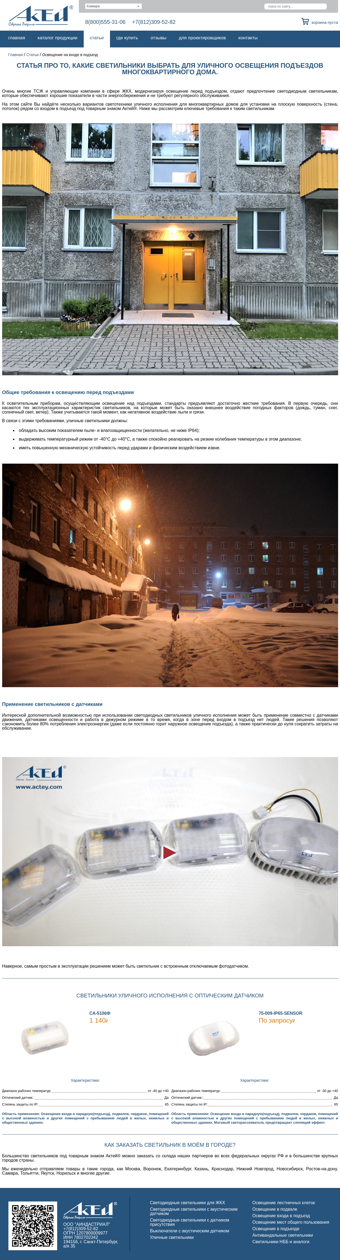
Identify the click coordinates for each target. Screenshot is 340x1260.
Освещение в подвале (274, 1209)
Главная (16, 37)
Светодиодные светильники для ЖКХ (187, 1202)
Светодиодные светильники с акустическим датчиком (194, 1211)
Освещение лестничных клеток (283, 1202)
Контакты (248, 37)
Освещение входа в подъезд (281, 1215)
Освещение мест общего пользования (290, 1222)
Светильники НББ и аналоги (281, 1241)
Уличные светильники (172, 1237)
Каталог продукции (57, 37)
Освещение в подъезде (276, 1228)
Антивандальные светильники (282, 1235)
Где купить (127, 37)
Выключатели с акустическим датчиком (189, 1231)
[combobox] (113, 6)
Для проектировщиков (202, 37)
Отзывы (158, 37)
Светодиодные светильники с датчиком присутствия (189, 1222)
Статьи (97, 37)
